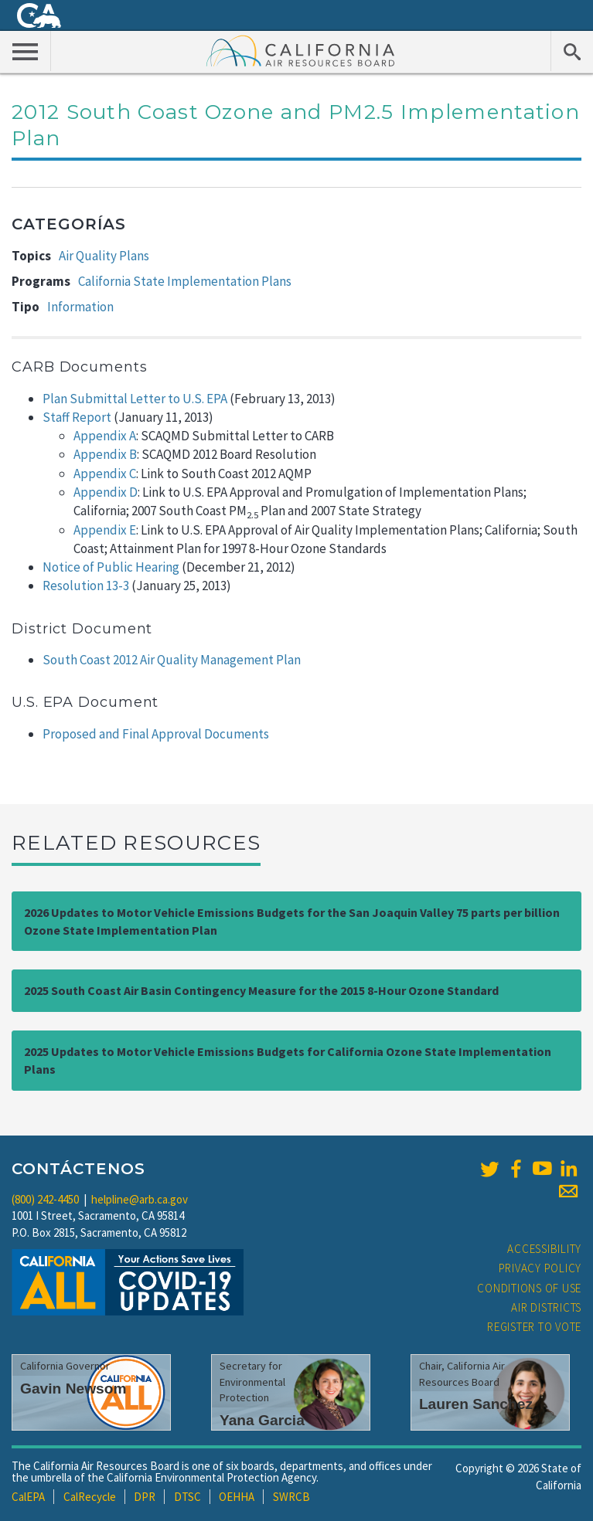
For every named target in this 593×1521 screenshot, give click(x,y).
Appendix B (105, 454)
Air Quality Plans (104, 255)
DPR (144, 1496)
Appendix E (104, 529)
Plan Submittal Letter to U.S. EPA (135, 398)
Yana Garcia (262, 1420)
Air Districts (546, 1307)
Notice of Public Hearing (111, 566)
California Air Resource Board (300, 50)
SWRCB (291, 1496)
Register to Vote (534, 1326)
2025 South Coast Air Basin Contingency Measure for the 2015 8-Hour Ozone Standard (261, 990)
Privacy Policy (540, 1268)
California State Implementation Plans (184, 281)
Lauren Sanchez (476, 1404)
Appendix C (104, 473)
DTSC (187, 1496)
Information (80, 306)
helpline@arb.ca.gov (139, 1199)
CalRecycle (89, 1496)
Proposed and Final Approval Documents (156, 733)
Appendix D (105, 492)
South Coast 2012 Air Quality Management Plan (172, 659)
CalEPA (28, 1496)
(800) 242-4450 (45, 1199)
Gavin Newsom (73, 1388)
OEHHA (236, 1496)
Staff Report (77, 417)
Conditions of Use (529, 1288)
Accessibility (544, 1248)
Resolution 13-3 (86, 585)
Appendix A (104, 435)
